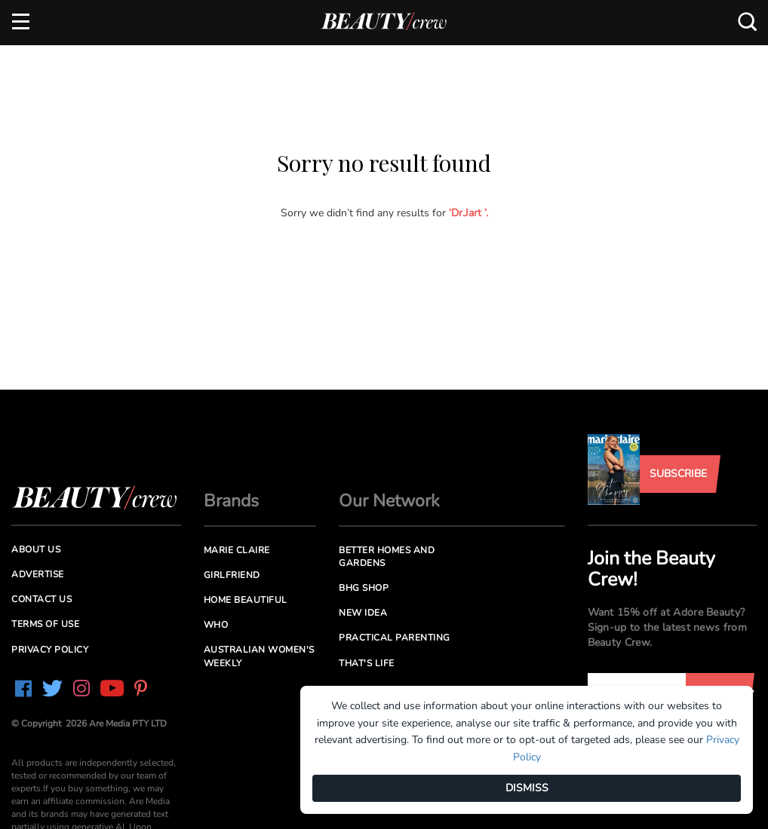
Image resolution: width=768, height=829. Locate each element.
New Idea (363, 613)
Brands (231, 500)
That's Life (367, 663)
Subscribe (678, 474)
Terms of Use (45, 624)
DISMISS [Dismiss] (526, 788)
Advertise (37, 574)
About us (35, 549)
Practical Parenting (394, 638)
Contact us (41, 599)
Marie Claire (237, 550)
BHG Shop (364, 588)
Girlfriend (232, 575)
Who (216, 625)
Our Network (389, 500)
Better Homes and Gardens (387, 556)
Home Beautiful (245, 600)
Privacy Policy (49, 650)
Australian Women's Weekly (259, 656)
